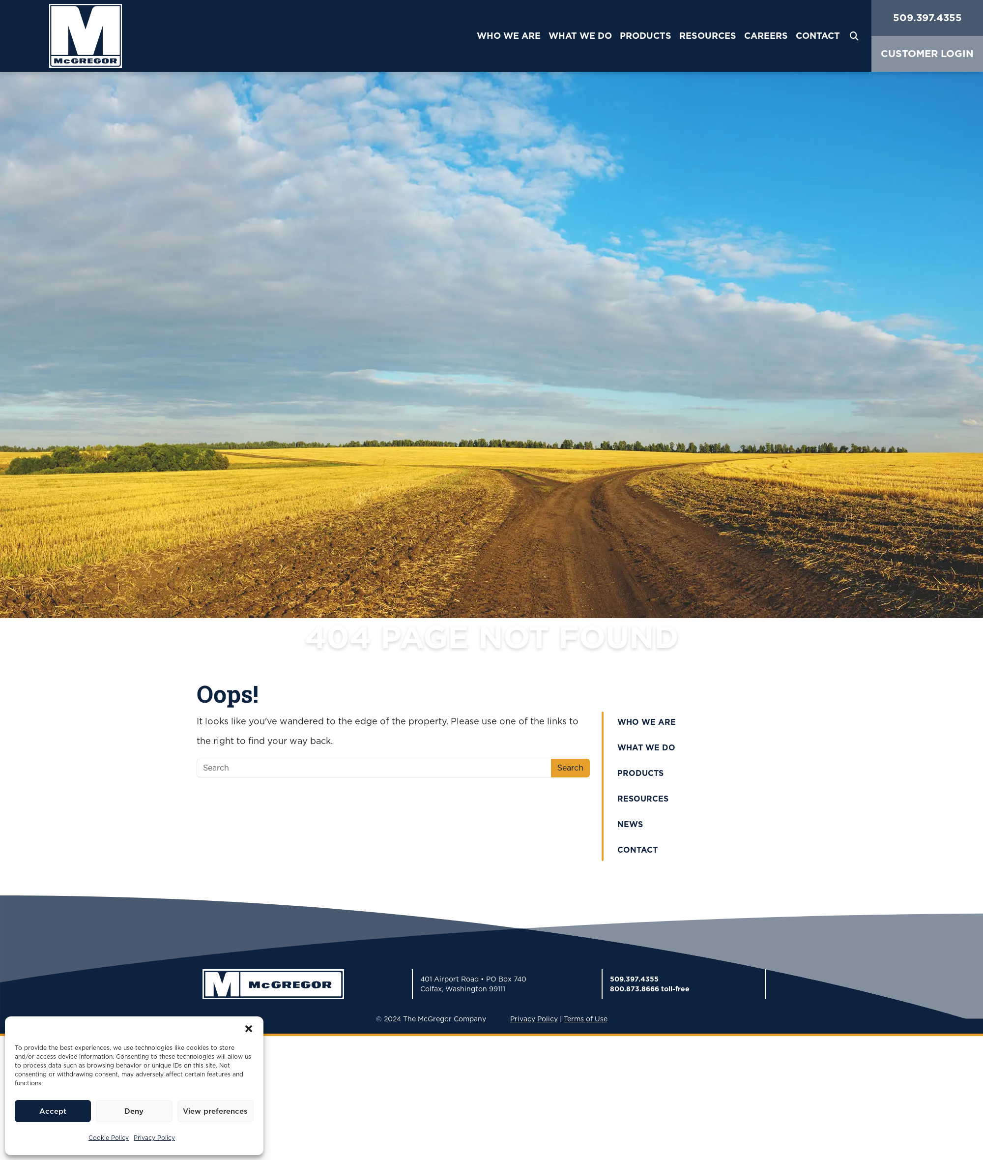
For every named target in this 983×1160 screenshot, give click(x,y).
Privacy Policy (154, 1137)
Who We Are (509, 35)
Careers (766, 35)
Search (570, 768)
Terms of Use (585, 1019)
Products (645, 35)
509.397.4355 (927, 18)
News (630, 824)
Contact (818, 35)
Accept (52, 1111)
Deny (134, 1111)
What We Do (580, 35)
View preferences (215, 1111)
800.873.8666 (634, 989)
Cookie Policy (108, 1137)
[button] (249, 1029)
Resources (707, 35)
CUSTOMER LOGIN (927, 53)
